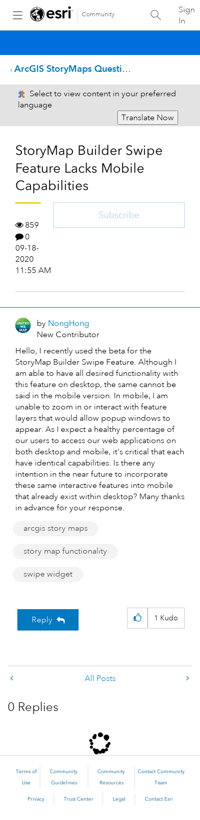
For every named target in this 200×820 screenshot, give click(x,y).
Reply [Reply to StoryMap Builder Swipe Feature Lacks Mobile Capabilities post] (42, 620)
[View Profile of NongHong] (68, 323)
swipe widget (47, 574)
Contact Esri (159, 799)
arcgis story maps (55, 528)
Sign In (187, 15)
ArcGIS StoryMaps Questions (75, 68)
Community (98, 14)
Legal (119, 799)
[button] (137, 618)
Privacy (36, 799)
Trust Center (78, 799)
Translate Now (147, 118)
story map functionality (65, 551)
